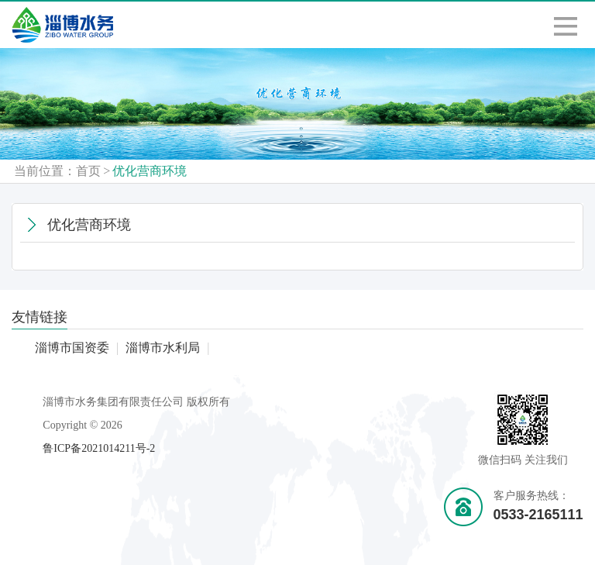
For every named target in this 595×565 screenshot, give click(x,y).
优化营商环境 (149, 170)
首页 (88, 170)
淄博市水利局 (163, 347)
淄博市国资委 (72, 347)
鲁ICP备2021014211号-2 (99, 448)
